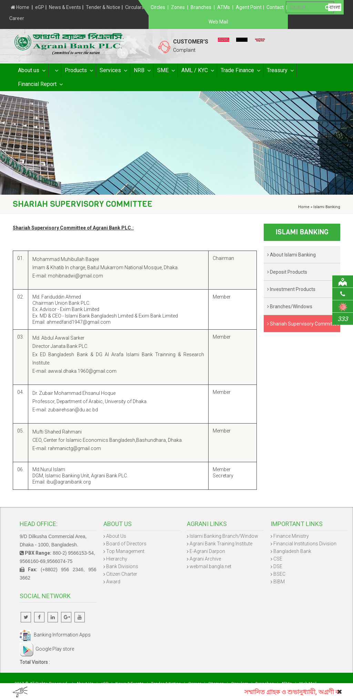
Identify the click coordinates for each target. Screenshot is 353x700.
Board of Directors (126, 543)
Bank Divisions (122, 566)
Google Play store (47, 649)
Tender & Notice (103, 7)
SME (165, 70)
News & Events (65, 7)
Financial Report (40, 84)
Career (16, 18)
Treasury (280, 70)
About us (31, 70)
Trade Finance (240, 70)
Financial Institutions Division (304, 543)
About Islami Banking (291, 254)
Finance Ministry (291, 536)
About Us (116, 536)
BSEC (279, 574)
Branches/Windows (289, 306)
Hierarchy (116, 559)
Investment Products (291, 289)
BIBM (279, 581)
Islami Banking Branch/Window (224, 536)
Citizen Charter (121, 574)
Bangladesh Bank (292, 551)
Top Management (125, 551)
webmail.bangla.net (210, 566)
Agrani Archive (205, 559)
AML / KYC (197, 70)
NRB (142, 70)
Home (20, 7)
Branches (201, 7)
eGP (39, 7)
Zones (178, 7)
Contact (275, 7)
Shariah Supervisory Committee (303, 324)
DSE (277, 566)
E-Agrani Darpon (207, 551)
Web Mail (218, 22)
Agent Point (249, 7)
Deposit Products (287, 272)
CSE (277, 559)
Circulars (134, 7)
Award (113, 581)
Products (78, 70)
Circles (158, 7)
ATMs (223, 7)
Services (113, 70)
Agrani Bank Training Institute (221, 543)
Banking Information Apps (55, 635)
